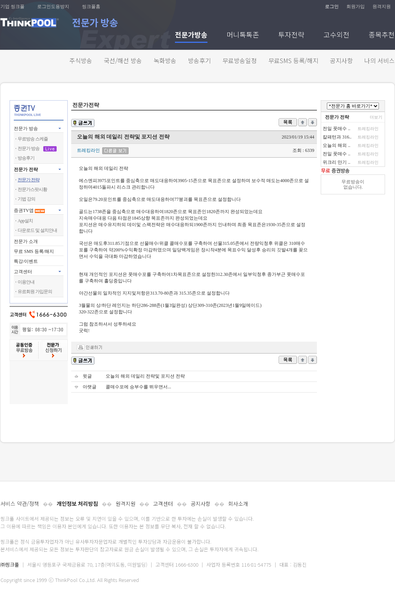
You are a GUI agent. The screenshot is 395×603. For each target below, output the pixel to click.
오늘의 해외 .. (336, 145)
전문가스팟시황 (32, 189)
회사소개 (238, 503)
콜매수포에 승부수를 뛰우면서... (138, 387)
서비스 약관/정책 (19, 503)
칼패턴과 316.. (337, 137)
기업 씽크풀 (12, 6)
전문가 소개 (26, 241)
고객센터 (163, 503)
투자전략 (291, 35)
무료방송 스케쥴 (33, 139)
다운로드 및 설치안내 (37, 230)
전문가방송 (191, 35)
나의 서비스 (379, 60)
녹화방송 (164, 60)
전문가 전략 (26, 169)
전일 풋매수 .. (336, 128)
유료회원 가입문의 (35, 291)
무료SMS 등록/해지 (293, 60)
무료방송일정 (239, 60)
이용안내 (26, 282)
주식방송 (80, 60)
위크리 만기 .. (336, 162)
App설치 (25, 220)
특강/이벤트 (26, 261)
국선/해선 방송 (123, 60)
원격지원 (381, 6)
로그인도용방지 (53, 6)
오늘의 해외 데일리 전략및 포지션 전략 (145, 376)
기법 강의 (26, 199)
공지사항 (341, 60)
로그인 (332, 6)
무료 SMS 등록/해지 (34, 251)
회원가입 (355, 6)
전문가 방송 (26, 128)
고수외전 (336, 35)
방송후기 (199, 60)
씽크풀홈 (91, 6)
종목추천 (382, 35)
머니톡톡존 (243, 35)
